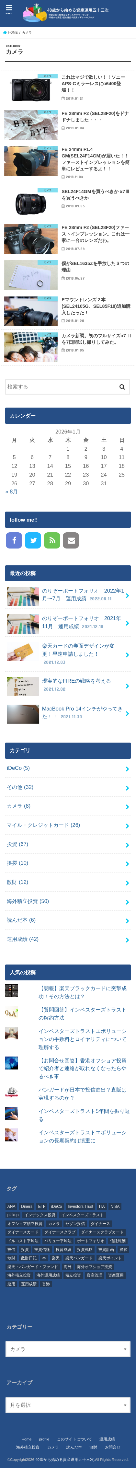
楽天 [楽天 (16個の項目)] (56, 1258)
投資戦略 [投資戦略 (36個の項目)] (85, 1249)
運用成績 (23, 939)
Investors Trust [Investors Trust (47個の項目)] (80, 1206)
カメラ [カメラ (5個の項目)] (54, 1223)
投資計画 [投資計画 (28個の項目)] (106, 1249)
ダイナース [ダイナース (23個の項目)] (100, 1223)
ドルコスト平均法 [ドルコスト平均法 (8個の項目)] (23, 1241)
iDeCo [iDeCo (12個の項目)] (56, 1206)
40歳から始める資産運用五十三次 (64, 1460)
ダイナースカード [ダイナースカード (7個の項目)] (23, 1232)
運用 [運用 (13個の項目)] (11, 1284)
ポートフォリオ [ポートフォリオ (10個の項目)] (90, 1241)
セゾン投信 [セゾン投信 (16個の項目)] (75, 1223)
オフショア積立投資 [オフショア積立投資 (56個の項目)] (24, 1223)
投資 (17, 844)
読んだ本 (21, 920)
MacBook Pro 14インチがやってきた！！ (65, 714)
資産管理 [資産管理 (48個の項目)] (94, 1275)
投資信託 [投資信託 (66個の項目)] (42, 1249)
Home (27, 1439)
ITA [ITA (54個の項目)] (102, 1206)
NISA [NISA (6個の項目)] (114, 1206)
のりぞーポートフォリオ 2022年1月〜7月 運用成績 (65, 596)
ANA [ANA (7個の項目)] (11, 1206)
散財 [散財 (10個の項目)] (11, 1258)
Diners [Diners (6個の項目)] (26, 1206)
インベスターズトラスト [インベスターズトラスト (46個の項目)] (82, 1215)
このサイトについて (74, 1439)
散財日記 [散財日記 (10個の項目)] (29, 1258)
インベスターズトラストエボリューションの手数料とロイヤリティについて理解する (83, 1039)
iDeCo (18, 768)
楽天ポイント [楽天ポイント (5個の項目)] (110, 1258)
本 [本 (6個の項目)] (44, 1258)
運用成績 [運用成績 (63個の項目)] (29, 1284)
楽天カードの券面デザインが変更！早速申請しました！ (60, 653)
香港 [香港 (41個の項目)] (46, 1284)
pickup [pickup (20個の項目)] (13, 1215)
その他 (20, 787)
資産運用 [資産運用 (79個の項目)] (116, 1275)
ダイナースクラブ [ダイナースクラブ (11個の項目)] (59, 1232)
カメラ (18, 806)
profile (44, 1439)
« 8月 (11, 491)
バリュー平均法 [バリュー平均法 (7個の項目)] (58, 1241)
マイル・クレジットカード (43, 825)
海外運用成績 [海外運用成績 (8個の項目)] (48, 1275)
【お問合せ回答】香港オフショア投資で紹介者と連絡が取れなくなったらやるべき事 (83, 1068)
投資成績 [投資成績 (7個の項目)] (63, 1249)
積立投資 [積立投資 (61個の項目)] (73, 1275)
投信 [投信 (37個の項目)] (11, 1249)
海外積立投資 (28, 901)
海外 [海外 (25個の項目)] (68, 1267)
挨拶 (17, 863)
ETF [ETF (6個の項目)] (42, 1206)
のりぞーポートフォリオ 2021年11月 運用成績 (64, 624)
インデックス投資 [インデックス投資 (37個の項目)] (39, 1215)
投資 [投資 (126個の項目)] (25, 1249)
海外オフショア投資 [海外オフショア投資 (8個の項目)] (94, 1267)
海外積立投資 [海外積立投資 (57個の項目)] (19, 1275)
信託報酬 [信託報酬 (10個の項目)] (118, 1241)
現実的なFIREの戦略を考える (59, 686)
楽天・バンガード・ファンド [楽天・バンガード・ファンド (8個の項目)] (32, 1267)
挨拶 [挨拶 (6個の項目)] (123, 1249)
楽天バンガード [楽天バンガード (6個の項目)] (79, 1258)
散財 (17, 882)
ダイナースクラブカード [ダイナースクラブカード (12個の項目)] (102, 1232)
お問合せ (112, 1447)
